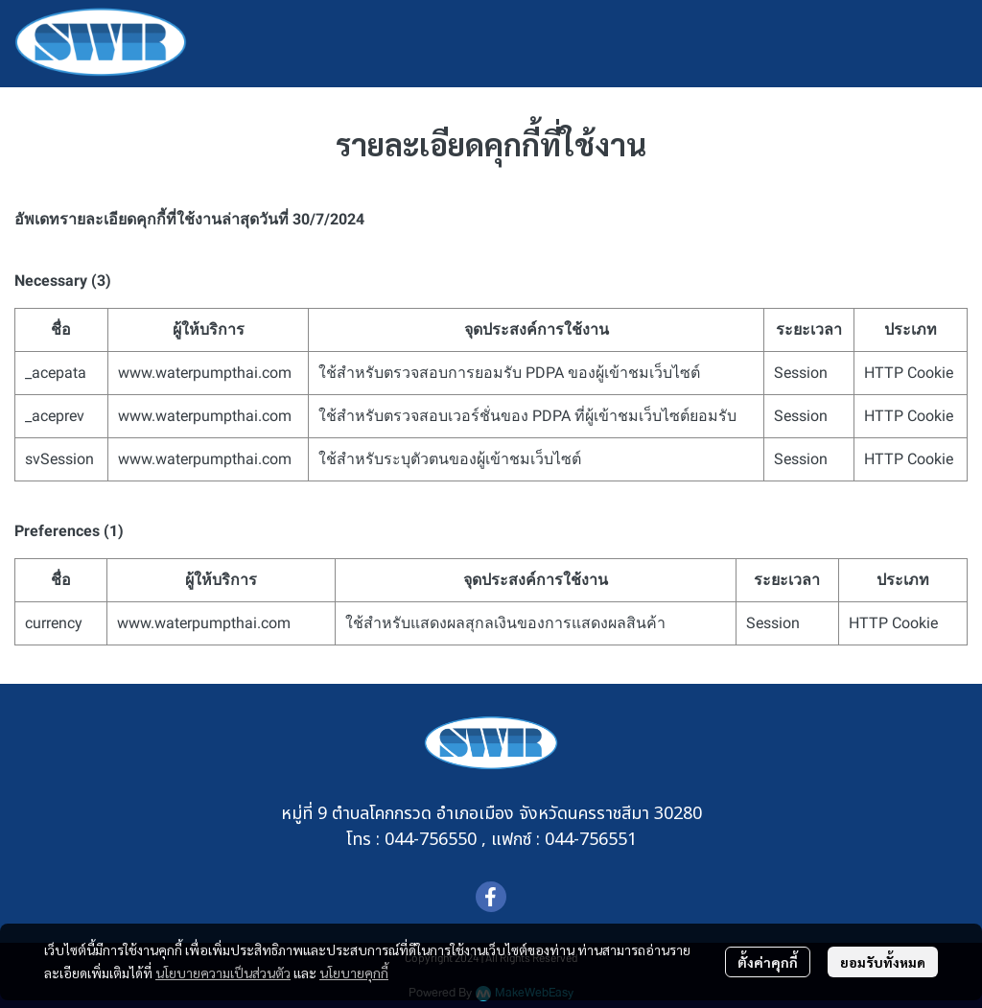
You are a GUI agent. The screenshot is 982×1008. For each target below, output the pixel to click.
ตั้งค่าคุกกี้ (767, 962)
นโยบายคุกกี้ (353, 972)
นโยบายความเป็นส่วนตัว (223, 972)
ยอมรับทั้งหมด (882, 962)
